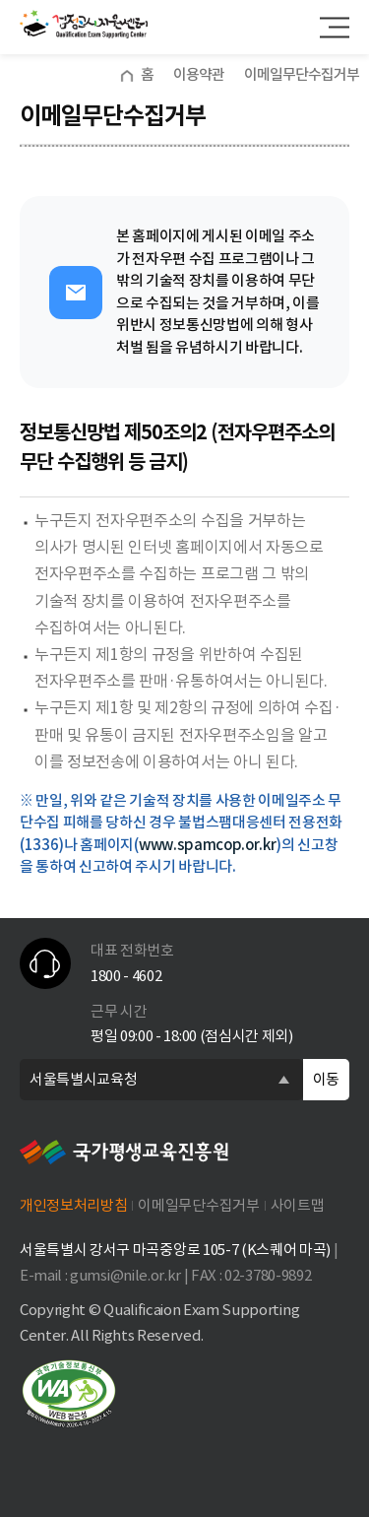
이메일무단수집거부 (198, 1205)
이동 (326, 1079)
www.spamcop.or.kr (208, 844)
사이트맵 (298, 1205)
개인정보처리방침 (73, 1205)
